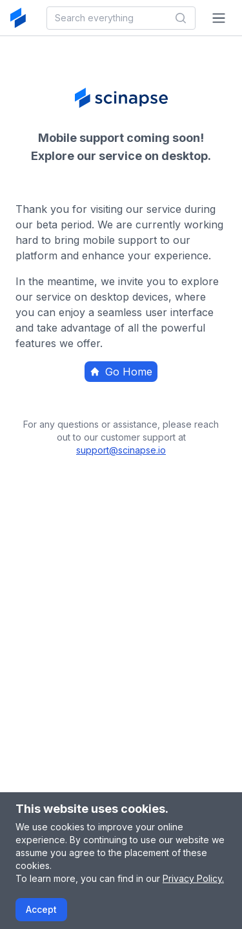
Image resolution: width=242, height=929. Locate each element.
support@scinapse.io (121, 450)
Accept (41, 909)
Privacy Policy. (193, 878)
